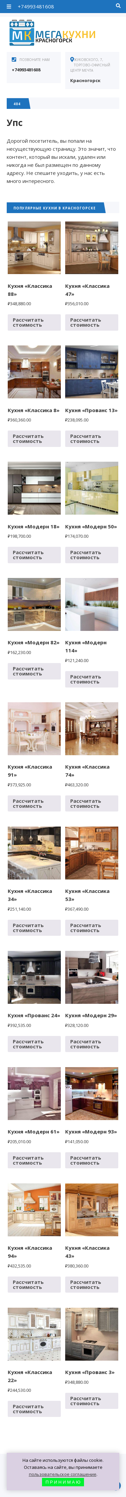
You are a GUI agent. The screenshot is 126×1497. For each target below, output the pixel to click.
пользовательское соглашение (62, 1474)
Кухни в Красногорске (57, 33)
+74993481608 (36, 6)
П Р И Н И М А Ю (62, 1482)
